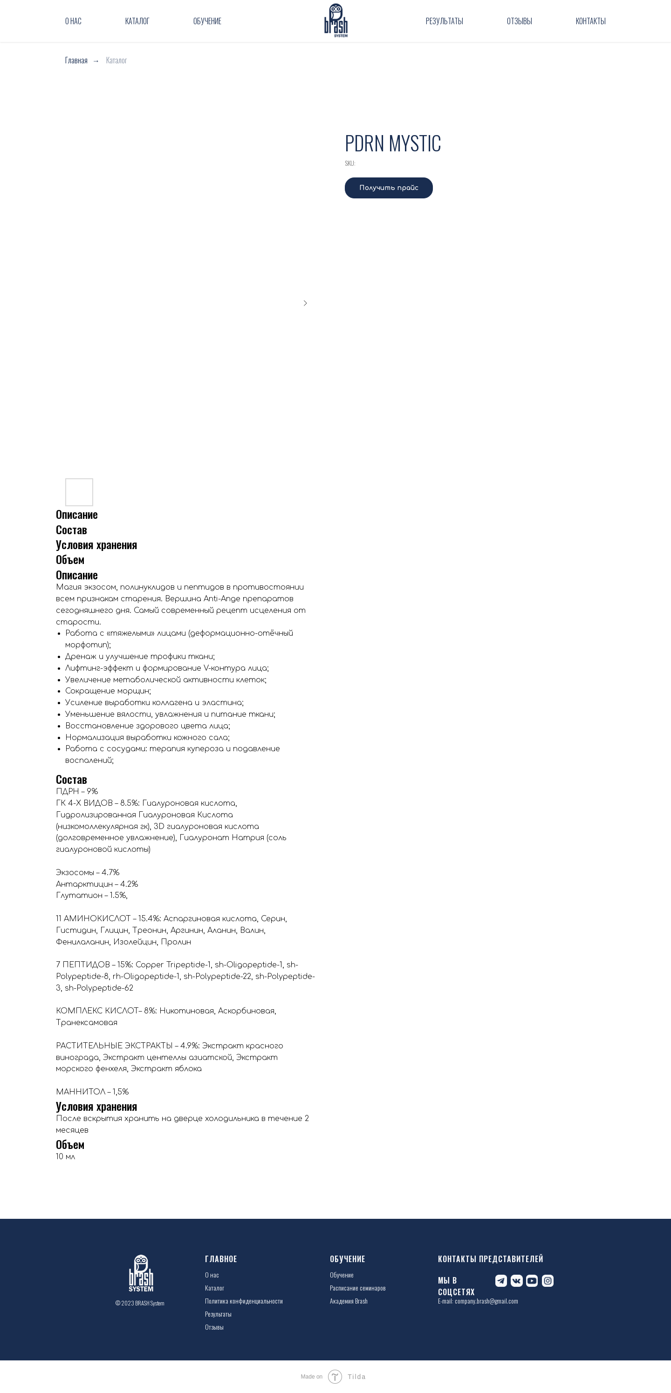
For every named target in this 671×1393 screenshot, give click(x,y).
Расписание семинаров (358, 1287)
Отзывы (519, 21)
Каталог (137, 21)
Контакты (591, 21)
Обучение (207, 21)
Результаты (444, 21)
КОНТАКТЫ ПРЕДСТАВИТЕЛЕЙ (490, 1258)
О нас (73, 21)
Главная (76, 60)
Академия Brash (349, 1300)
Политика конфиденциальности (244, 1300)
